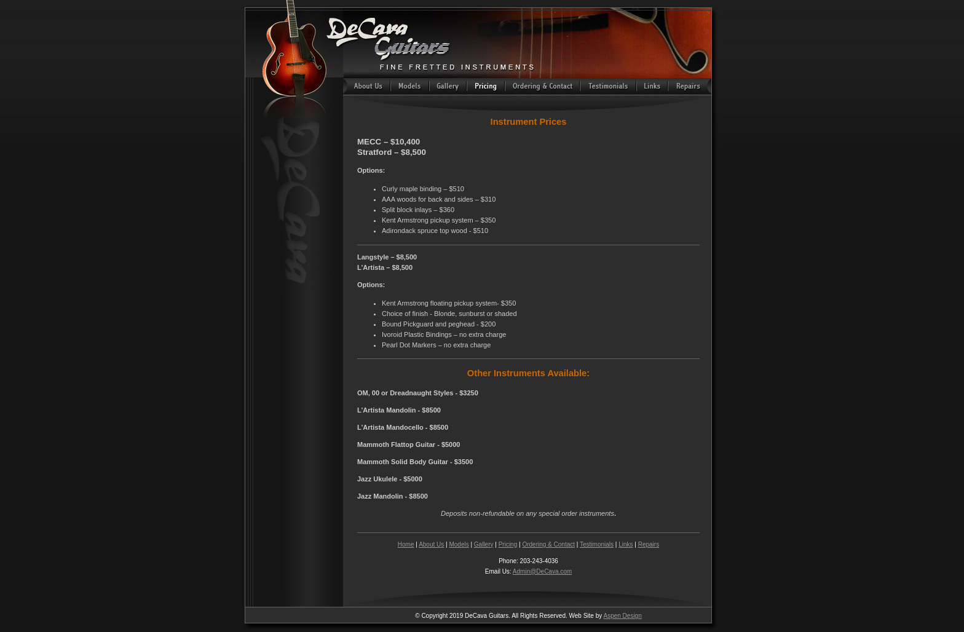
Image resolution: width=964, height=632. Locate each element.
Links (625, 544)
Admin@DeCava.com (542, 571)
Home (406, 544)
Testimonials (597, 544)
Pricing (508, 544)
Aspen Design (622, 615)
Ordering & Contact (548, 544)
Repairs (648, 544)
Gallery (484, 544)
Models (458, 544)
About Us (431, 544)
